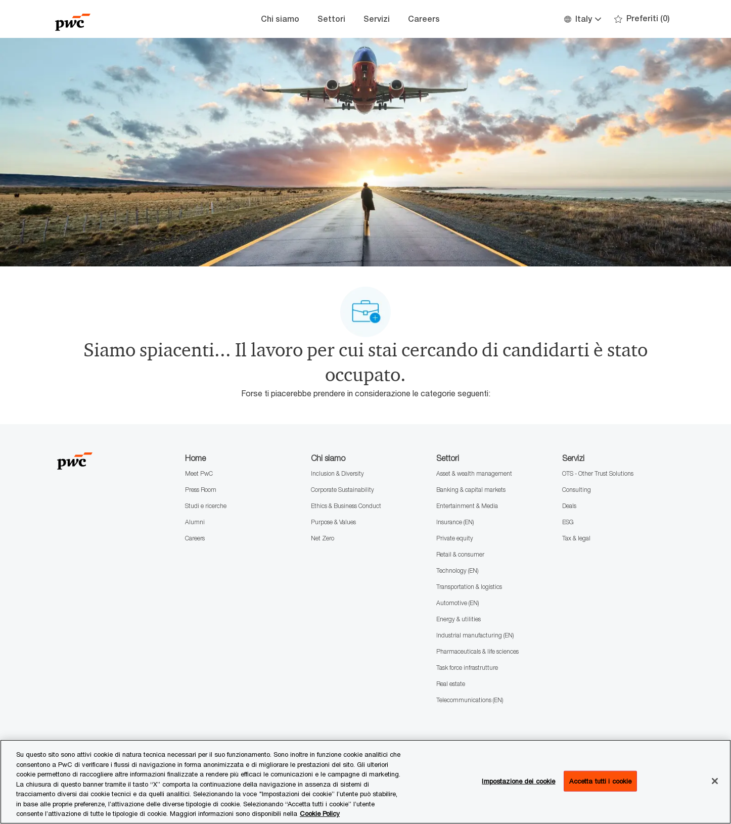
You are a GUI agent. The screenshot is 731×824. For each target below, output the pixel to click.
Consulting (576, 489)
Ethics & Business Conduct (346, 506)
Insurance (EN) (455, 522)
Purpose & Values (333, 522)
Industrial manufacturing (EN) (475, 635)
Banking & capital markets (471, 489)
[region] (365, 782)
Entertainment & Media (467, 506)
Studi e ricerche (205, 506)
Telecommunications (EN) (469, 700)
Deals (569, 506)
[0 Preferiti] (642, 19)
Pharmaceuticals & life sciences (477, 651)
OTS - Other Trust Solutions (597, 473)
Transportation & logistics (469, 586)
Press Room (200, 489)
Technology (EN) (457, 570)
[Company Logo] (105, 19)
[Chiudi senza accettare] (715, 781)
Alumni (195, 522)
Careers (424, 19)
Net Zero (322, 538)
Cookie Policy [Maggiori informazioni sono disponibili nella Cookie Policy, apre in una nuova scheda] (320, 813)
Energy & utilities (458, 619)
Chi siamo (280, 19)
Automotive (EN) (457, 603)
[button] (582, 19)
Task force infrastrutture (467, 667)
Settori (331, 19)
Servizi (376, 19)
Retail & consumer (460, 554)
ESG (568, 522)
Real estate (450, 684)
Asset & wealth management (474, 473)
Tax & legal (576, 538)
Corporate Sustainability (342, 489)
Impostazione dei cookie (518, 780)
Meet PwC (199, 473)
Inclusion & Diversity (337, 473)
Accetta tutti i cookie (600, 780)
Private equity (454, 538)
